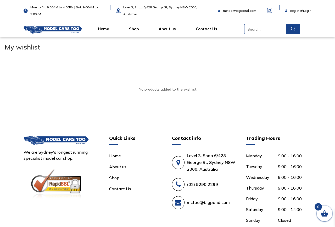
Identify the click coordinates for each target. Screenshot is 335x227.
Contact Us (206, 29)
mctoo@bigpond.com (208, 179)
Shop (134, 29)
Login (290, 7)
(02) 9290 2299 (202, 160)
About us (167, 29)
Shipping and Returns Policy (51, 223)
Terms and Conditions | (134, 217)
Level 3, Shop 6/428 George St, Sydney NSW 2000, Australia (211, 138)
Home (103, 29)
